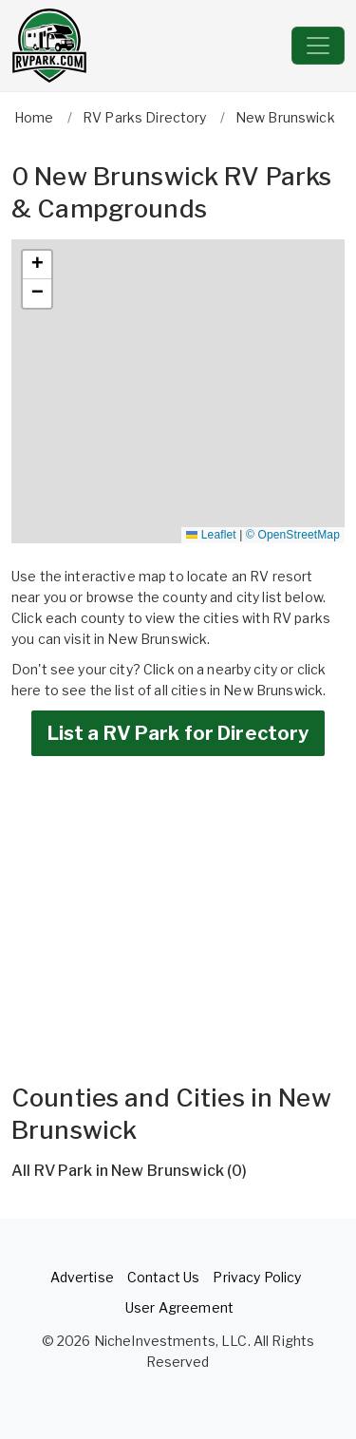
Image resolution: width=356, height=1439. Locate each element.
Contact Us (163, 1277)
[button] (37, 265)
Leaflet (210, 534)
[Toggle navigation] (318, 46)
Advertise (82, 1277)
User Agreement (179, 1307)
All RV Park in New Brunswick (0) (129, 1171)
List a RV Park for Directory (178, 733)
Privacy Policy (257, 1277)
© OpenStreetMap (293, 534)
